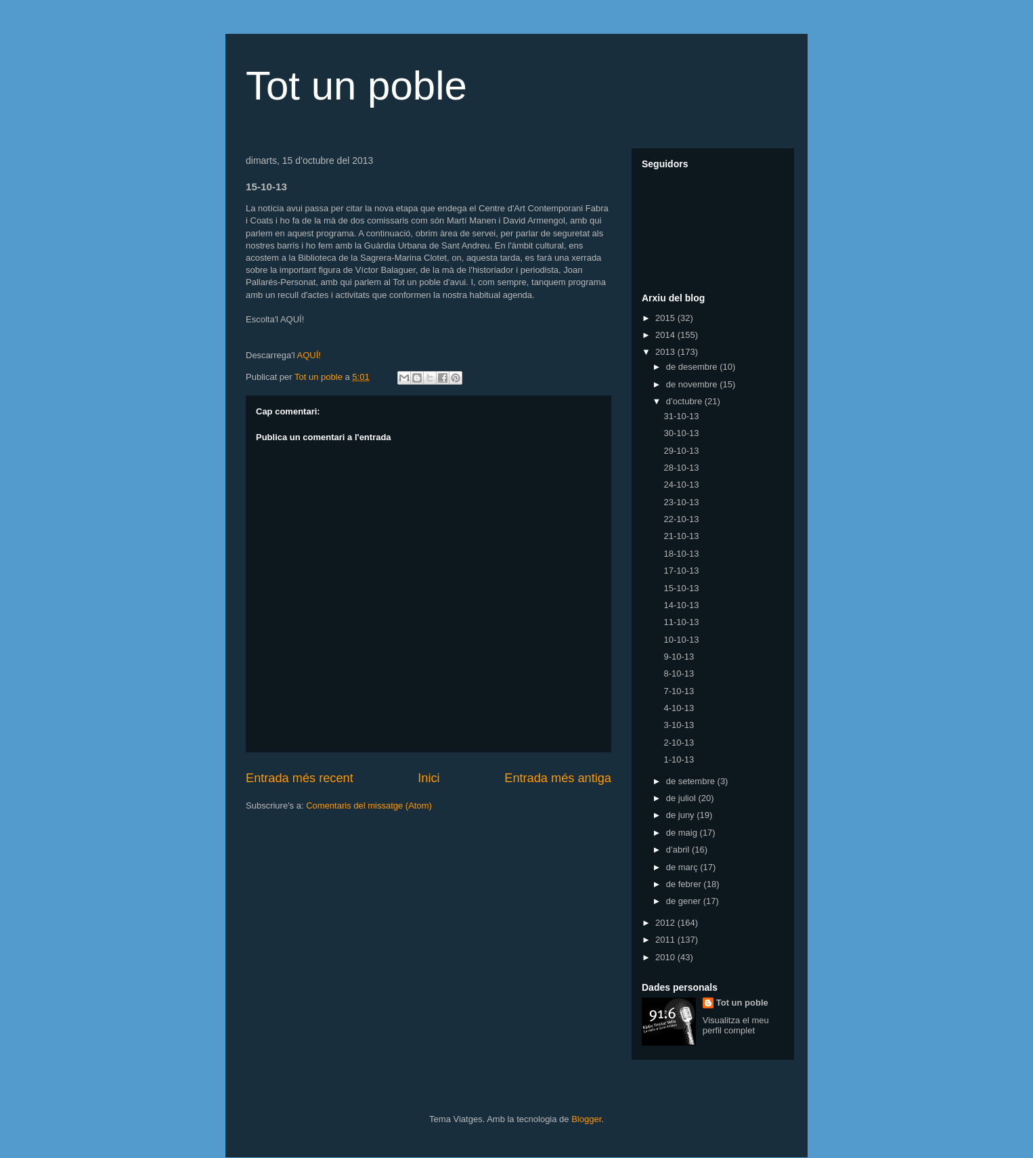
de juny (681, 815)
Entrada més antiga (557, 778)
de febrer (685, 884)
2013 (666, 352)
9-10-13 (678, 656)
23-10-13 (681, 502)
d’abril (679, 849)
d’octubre (685, 401)
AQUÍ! (308, 355)
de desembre (693, 367)
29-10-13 (681, 451)
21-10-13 (681, 536)
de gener (684, 901)
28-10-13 (681, 468)
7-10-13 (678, 691)
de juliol (682, 798)
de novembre (693, 384)
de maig (683, 833)
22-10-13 (681, 519)
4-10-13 (678, 708)
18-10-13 (681, 554)
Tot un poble (356, 85)
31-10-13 (681, 416)
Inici (428, 778)
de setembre (692, 781)
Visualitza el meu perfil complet (736, 1025)
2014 (666, 335)
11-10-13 (681, 622)
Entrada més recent (299, 778)
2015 (666, 318)
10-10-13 (681, 640)
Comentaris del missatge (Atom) (369, 805)
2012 (666, 923)
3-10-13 (678, 725)
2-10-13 (678, 742)
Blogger (586, 1119)
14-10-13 (681, 605)
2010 (666, 957)
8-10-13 (678, 673)
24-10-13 (681, 484)
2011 (666, 940)
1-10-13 (678, 759)
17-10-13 (681, 570)
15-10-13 (681, 588)
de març (683, 867)
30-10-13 (681, 433)
